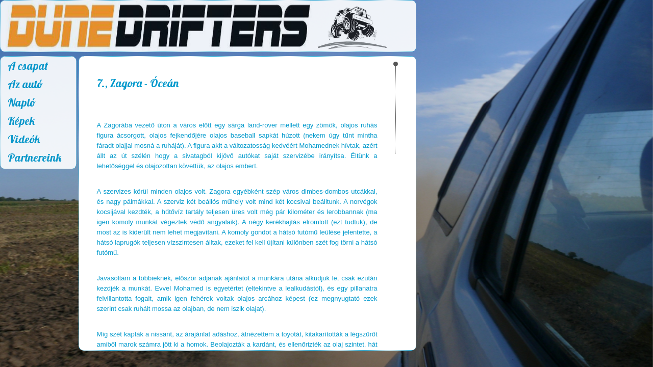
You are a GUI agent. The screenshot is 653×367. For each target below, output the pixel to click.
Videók (24, 139)
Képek (21, 121)
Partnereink (34, 157)
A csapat (28, 66)
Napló (22, 102)
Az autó (25, 84)
